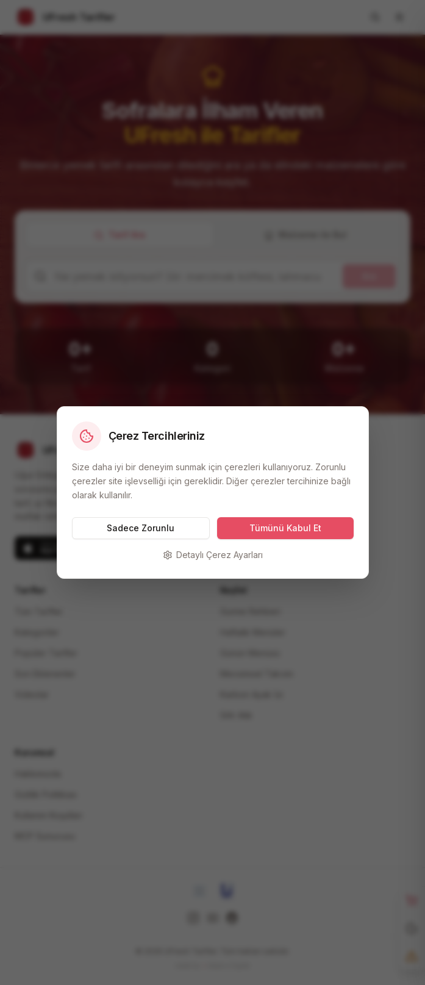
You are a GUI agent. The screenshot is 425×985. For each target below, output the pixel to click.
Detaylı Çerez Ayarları (213, 555)
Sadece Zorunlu (140, 528)
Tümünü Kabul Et (285, 528)
